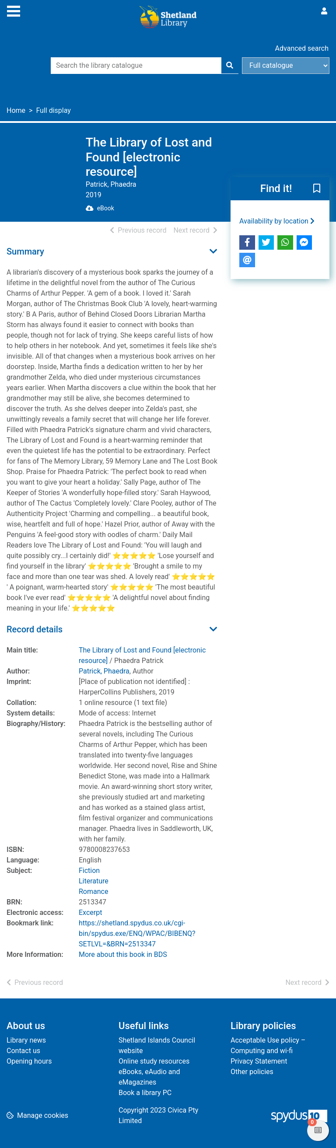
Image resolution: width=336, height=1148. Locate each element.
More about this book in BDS (123, 954)
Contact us (23, 1051)
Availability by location (277, 221)
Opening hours (29, 1061)
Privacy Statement (259, 1061)
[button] (317, 189)
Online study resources (154, 1061)
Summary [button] (25, 251)
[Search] (229, 65)
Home (16, 110)
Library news (26, 1040)
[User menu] (324, 11)
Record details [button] (35, 629)
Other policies (252, 1072)
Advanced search (302, 48)
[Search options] (285, 65)
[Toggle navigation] (13, 10)
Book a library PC (145, 1093)
